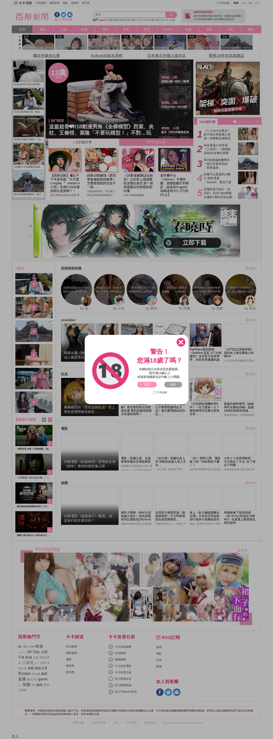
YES (147, 384)
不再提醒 (160, 392)
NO (173, 384)
